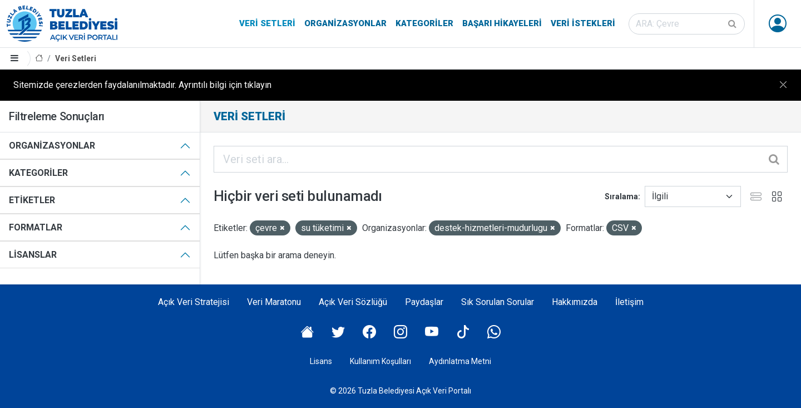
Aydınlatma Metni (460, 361)
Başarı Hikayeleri (502, 23)
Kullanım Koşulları (380, 361)
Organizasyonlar (345, 23)
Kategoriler (424, 23)
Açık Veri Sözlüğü (353, 302)
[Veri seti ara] (687, 24)
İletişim (629, 302)
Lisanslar (33, 254)
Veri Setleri (267, 23)
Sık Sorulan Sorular (497, 302)
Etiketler (32, 200)
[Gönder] (733, 24)
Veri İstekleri (583, 23)
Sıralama (621, 196)
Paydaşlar (424, 302)
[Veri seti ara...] (501, 159)
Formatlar (35, 227)
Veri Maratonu (274, 302)
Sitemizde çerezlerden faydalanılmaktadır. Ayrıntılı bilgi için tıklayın (142, 85)
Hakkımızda (574, 302)
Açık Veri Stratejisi (193, 302)
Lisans (321, 361)
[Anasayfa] (39, 59)
